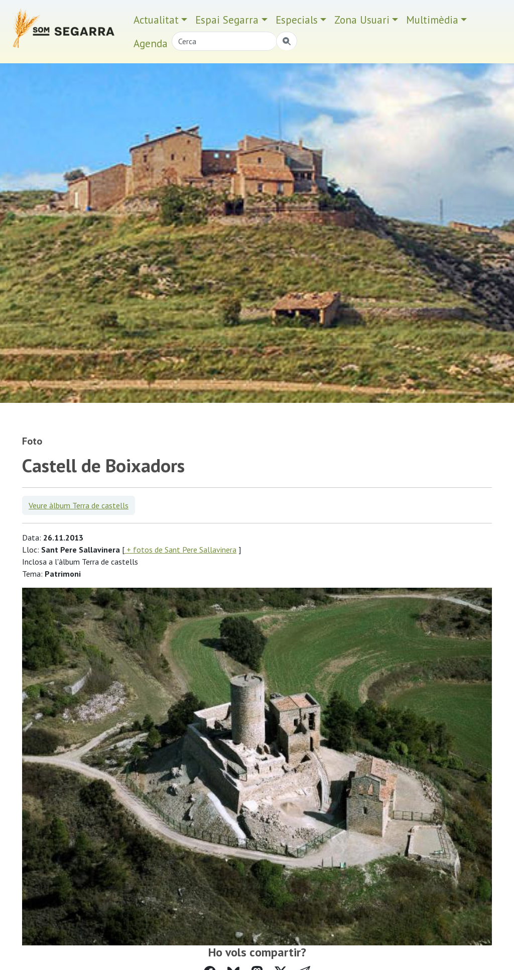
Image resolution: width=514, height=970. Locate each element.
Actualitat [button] (156, 20)
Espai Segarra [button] (227, 20)
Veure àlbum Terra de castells (78, 505)
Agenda (151, 43)
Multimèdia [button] (432, 20)
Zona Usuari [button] (362, 20)
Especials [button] (297, 20)
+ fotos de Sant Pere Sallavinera (180, 550)
